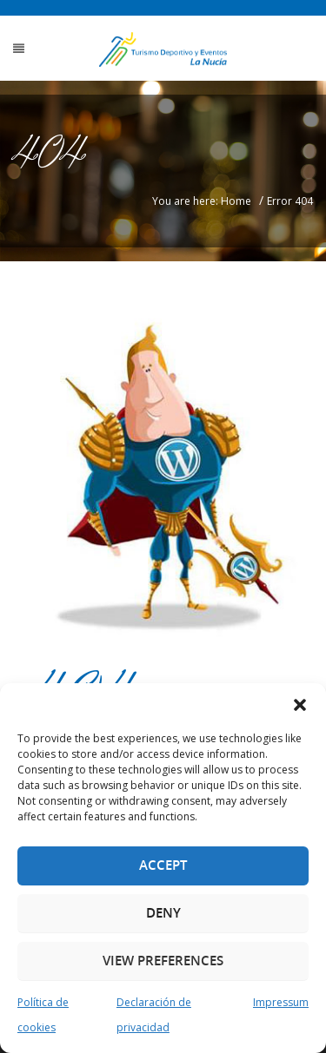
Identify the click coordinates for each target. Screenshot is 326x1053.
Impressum (281, 1002)
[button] (300, 705)
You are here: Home (201, 201)
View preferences (163, 960)
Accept (163, 865)
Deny (163, 913)
